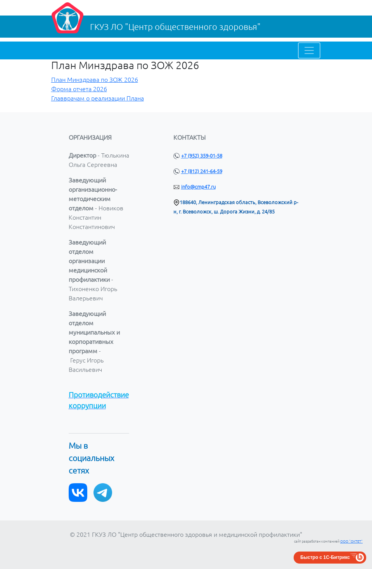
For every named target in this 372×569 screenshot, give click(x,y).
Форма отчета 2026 (79, 88)
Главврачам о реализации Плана (97, 98)
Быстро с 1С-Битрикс (325, 557)
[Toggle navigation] (309, 50)
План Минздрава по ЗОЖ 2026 (94, 79)
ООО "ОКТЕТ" (351, 541)
